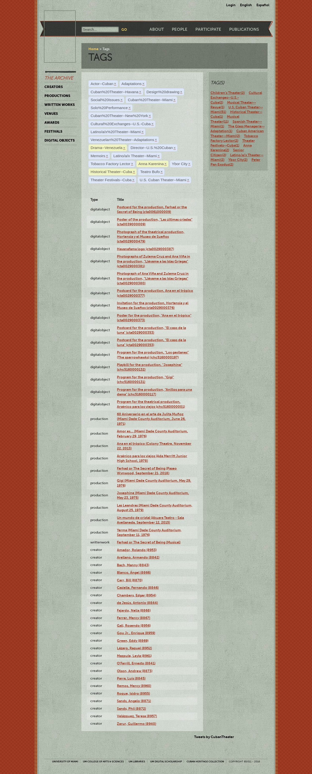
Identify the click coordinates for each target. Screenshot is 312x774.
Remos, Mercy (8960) (134, 686)
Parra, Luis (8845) (131, 678)
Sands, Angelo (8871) (134, 701)
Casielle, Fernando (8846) (138, 588)
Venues (51, 114)
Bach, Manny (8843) (133, 565)
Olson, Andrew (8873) (134, 671)
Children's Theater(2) (227, 93)
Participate (208, 29)
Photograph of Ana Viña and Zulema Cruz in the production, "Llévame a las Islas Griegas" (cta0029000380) (153, 278)
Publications (244, 29)
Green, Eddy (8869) (132, 641)
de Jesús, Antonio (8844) (137, 603)
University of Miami (65, 761)
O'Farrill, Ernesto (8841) (136, 663)
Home (93, 49)
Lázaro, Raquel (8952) (134, 648)
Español (262, 5)
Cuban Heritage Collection (205, 761)
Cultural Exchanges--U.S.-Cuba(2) (236, 97)
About (156, 29)
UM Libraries (137, 761)
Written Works (59, 105)
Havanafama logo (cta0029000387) (145, 249)
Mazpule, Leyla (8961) (134, 656)
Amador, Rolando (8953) (137, 550)
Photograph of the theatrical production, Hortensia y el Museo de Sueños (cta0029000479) (150, 236)
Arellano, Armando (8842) (138, 557)
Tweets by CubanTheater (214, 737)
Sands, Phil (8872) (131, 709)
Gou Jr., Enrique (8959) (136, 633)
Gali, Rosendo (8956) (134, 625)
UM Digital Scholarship (166, 761)
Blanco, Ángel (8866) (134, 572)
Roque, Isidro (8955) (133, 693)
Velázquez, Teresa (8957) (137, 716)
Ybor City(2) (237, 160)
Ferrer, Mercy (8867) (133, 618)
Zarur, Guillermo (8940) (136, 724)
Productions (57, 96)
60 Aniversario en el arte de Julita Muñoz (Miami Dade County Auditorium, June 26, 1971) (151, 419)
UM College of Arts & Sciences (103, 761)
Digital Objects (59, 140)
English (246, 5)
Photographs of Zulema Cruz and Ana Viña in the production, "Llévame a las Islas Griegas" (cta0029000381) (153, 261)
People (179, 29)
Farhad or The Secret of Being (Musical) (148, 542)
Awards (51, 122)
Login (231, 5)
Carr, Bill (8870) (129, 580)
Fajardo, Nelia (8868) (134, 610)
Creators (53, 87)
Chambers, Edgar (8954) (136, 595)
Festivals (53, 131)
